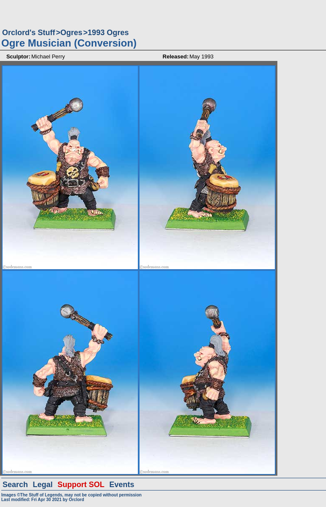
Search (15, 484)
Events (121, 484)
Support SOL (81, 484)
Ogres (71, 32)
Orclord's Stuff (28, 32)
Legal (43, 484)
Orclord (76, 499)
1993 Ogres (108, 32)
